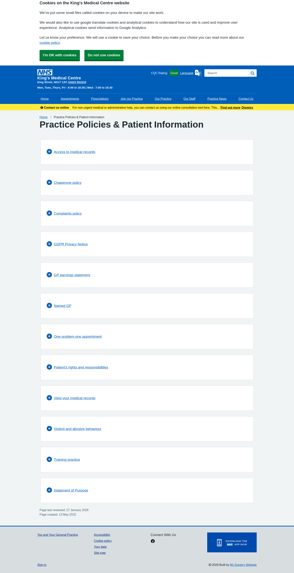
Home (45, 98)
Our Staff (189, 98)
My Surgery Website (243, 564)
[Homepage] (93, 74)
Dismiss (247, 107)
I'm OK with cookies (59, 55)
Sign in (41, 564)
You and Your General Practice (57, 534)
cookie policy (50, 42)
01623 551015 (77, 82)
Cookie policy (103, 540)
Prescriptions (99, 98)
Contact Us (245, 98)
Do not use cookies (104, 55)
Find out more (230, 107)
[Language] (190, 73)
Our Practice (163, 98)
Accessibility (102, 534)
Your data (100, 546)
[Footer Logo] (232, 542)
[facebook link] (153, 541)
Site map (100, 552)
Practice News (216, 98)
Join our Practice (132, 98)
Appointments (70, 98)
